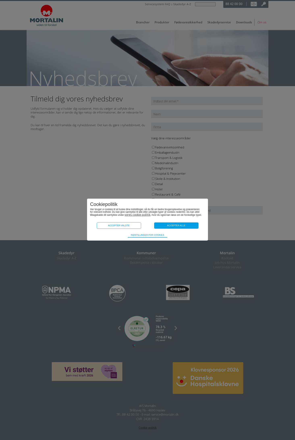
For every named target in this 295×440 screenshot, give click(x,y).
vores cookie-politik (137, 215)
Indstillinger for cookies (147, 235)
